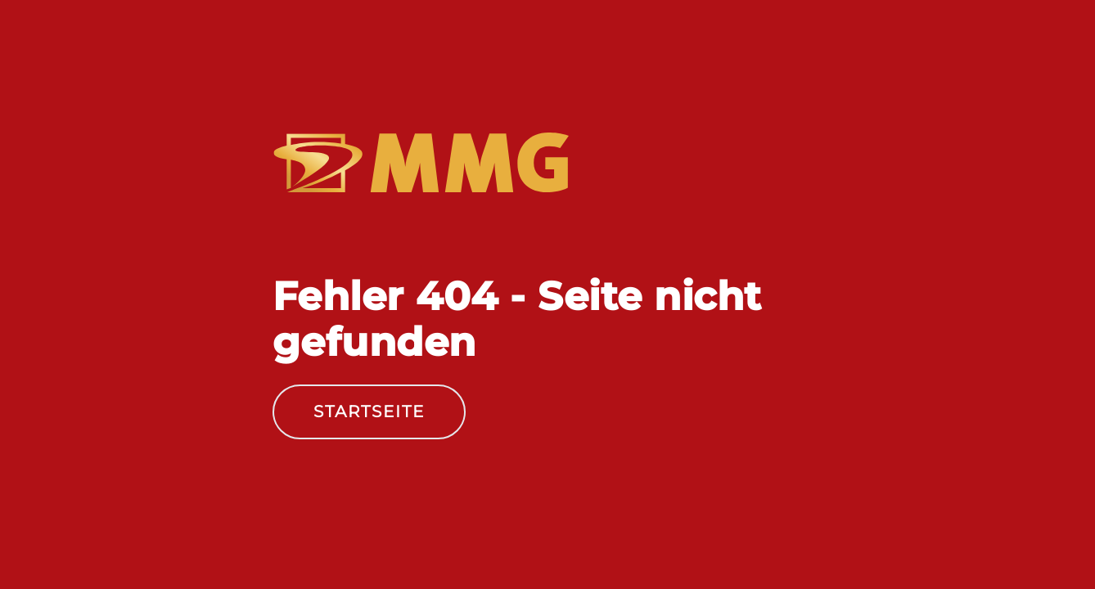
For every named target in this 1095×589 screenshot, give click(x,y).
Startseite (369, 411)
